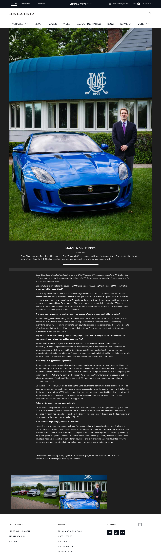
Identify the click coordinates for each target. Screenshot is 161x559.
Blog (110, 24)
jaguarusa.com (17, 536)
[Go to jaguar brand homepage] (23, 14)
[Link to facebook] (109, 532)
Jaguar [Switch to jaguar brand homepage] (14, 4)
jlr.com (13, 541)
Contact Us (64, 541)
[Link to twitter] (116, 532)
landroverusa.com (19, 531)
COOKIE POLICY (65, 546)
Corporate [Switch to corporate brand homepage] (41, 4)
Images (52, 24)
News (37, 24)
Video (66, 24)
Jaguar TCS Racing (89, 24)
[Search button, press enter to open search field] (150, 14)
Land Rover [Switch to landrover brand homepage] (26, 4)
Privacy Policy (66, 551)
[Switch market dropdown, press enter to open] (119, 4)
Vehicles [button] (20, 24)
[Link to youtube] (122, 532)
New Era (125, 24)
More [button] (143, 24)
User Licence (65, 536)
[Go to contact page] (147, 4)
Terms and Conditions (70, 531)
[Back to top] (140, 525)
